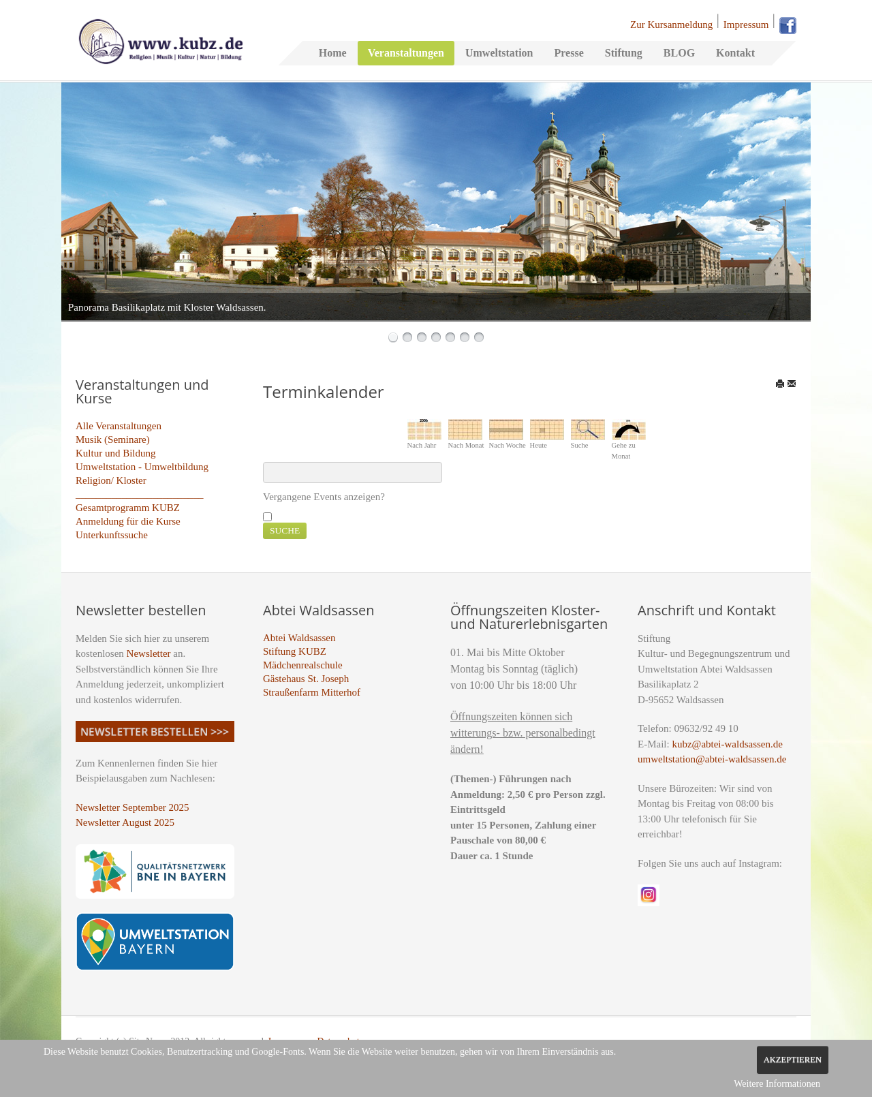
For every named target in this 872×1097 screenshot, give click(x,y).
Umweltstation (499, 53)
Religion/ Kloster (111, 480)
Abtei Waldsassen (299, 637)
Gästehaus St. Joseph (306, 678)
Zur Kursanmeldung (671, 24)
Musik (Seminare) (113, 439)
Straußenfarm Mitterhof (311, 692)
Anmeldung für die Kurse (128, 521)
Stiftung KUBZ (294, 651)
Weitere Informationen (777, 1084)
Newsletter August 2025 (125, 822)
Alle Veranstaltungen (118, 425)
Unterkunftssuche (112, 534)
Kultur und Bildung (116, 453)
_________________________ (140, 494)
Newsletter (149, 653)
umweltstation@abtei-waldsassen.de (712, 759)
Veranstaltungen (406, 53)
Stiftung (623, 53)
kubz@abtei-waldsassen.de (727, 744)
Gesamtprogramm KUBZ (128, 507)
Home (333, 53)
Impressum (746, 24)
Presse (568, 53)
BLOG (679, 53)
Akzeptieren (793, 1059)
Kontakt (735, 53)
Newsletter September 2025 (132, 807)
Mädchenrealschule (303, 665)
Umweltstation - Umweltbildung (142, 466)
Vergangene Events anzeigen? (324, 496)
